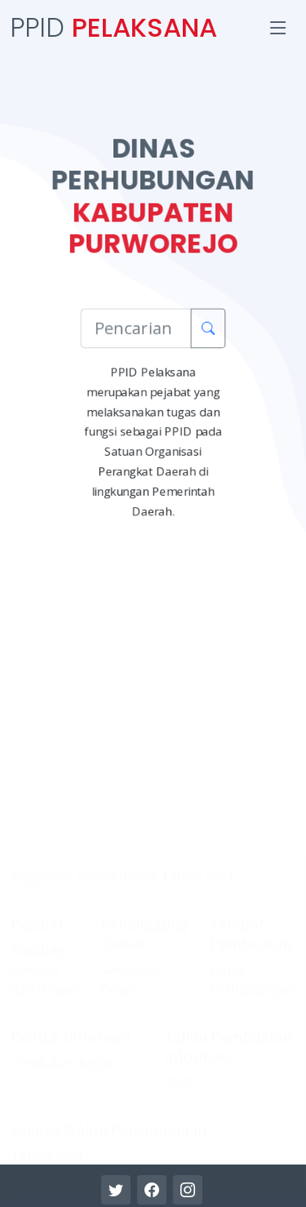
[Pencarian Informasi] (136, 328)
